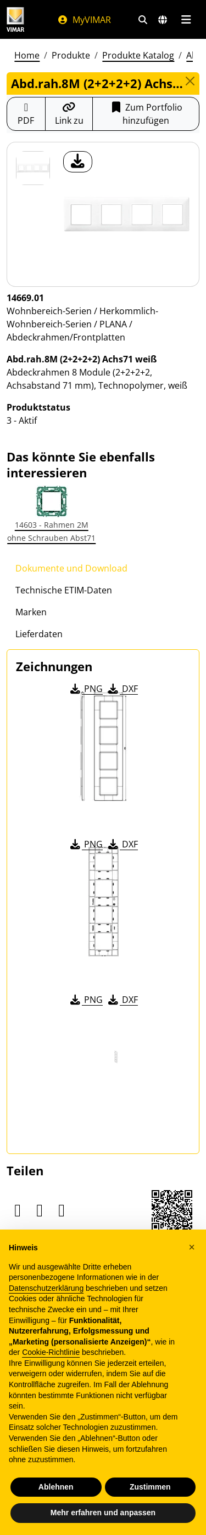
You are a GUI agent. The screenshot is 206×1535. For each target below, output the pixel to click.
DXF (122, 689)
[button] (192, 1247)
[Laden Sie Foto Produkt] (77, 161)
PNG (85, 689)
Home (27, 55)
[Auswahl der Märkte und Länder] (162, 19)
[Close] (190, 81)
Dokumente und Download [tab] (71, 568)
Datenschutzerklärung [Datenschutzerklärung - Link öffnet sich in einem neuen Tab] (46, 1288)
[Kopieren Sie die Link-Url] (69, 114)
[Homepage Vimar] (15, 19)
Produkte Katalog (138, 55)
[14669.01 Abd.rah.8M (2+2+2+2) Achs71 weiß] (33, 168)
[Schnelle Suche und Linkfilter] (142, 19)
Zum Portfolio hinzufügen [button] (145, 113)
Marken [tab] (31, 612)
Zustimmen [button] (150, 1487)
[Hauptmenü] (185, 19)
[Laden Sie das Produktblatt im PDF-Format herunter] (26, 114)
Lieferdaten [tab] (39, 634)
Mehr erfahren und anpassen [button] (103, 1513)
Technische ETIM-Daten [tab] (63, 590)
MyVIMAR (84, 20)
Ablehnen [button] (56, 1487)
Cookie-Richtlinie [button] (51, 1352)
